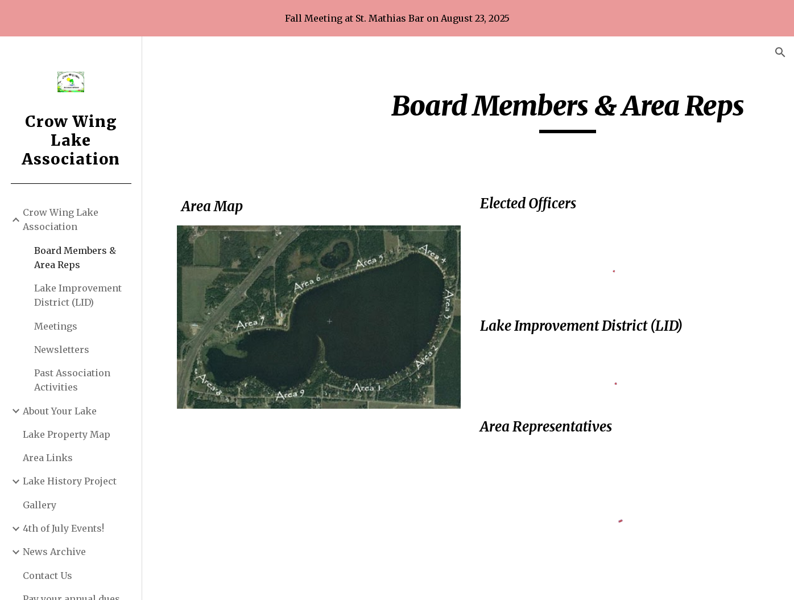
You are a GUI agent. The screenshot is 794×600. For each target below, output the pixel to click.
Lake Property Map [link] (66, 434)
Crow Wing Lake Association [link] (60, 219)
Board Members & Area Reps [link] (75, 257)
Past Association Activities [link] (72, 380)
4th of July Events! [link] (63, 528)
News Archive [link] (54, 551)
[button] (780, 52)
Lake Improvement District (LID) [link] (78, 295)
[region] (397, 18)
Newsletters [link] (61, 349)
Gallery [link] (39, 505)
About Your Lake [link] (60, 411)
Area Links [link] (48, 457)
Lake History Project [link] (70, 481)
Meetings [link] (55, 326)
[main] (567, 111)
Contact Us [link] (47, 575)
